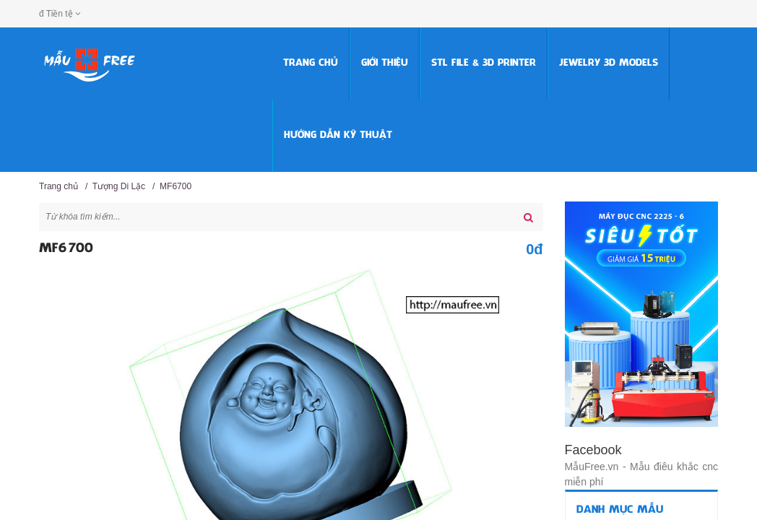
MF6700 (175, 186)
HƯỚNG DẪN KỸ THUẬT (338, 135)
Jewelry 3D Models (608, 63)
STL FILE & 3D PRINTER (483, 63)
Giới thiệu (384, 63)
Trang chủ (310, 63)
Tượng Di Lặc (118, 186)
